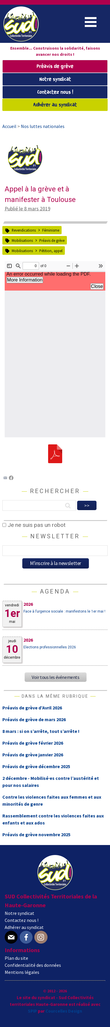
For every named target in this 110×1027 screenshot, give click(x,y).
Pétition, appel (50, 250)
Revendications (24, 230)
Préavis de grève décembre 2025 (36, 766)
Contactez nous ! (55, 92)
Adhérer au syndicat (55, 105)
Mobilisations (22, 240)
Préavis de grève (55, 66)
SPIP (32, 1011)
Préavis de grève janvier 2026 (32, 755)
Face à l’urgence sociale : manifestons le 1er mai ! (64, 611)
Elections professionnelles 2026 (49, 647)
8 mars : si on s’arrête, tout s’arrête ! (40, 731)
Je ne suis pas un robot (33, 525)
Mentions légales (22, 972)
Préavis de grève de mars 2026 (34, 719)
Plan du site (16, 958)
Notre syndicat (55, 79)
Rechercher (55, 491)
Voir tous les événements (55, 677)
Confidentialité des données (33, 965)
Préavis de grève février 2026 (32, 743)
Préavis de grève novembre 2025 (36, 834)
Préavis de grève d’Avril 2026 (32, 708)
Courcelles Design (63, 1011)
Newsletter (55, 536)
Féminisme (50, 230)
